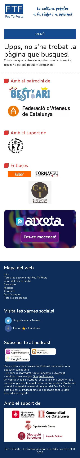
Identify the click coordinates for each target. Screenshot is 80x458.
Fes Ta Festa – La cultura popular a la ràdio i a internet (38, 449)
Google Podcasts (43, 376)
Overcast (59, 373)
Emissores (10, 284)
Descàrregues (12, 294)
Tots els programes (16, 298)
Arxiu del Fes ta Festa (17, 281)
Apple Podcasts (41, 373)
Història (8, 288)
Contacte (9, 291)
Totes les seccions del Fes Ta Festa (25, 277)
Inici (6, 274)
